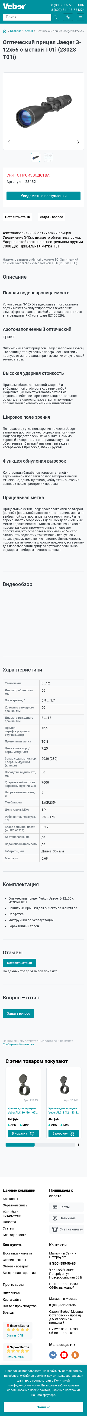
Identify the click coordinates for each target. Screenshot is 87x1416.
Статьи (8, 1228)
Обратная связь (15, 1205)
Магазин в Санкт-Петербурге (62, 1255)
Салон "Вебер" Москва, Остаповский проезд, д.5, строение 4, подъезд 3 (66, 1317)
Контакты (10, 1199)
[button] (78, 142)
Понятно (43, 1407)
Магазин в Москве (63, 1298)
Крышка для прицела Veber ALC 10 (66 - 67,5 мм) (23, 1111)
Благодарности (14, 1235)
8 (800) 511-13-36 (64, 10)
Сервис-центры (14, 1260)
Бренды (9, 1312)
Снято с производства (20, 1306)
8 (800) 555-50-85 (64, 5)
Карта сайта (12, 1299)
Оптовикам (11, 1293)
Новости (9, 1222)
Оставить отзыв (17, 217)
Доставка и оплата (17, 1253)
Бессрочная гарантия (19, 1273)
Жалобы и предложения (13, 1213)
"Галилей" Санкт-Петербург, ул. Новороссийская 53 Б (65, 1273)
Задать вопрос (51, 217)
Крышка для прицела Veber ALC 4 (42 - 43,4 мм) (62, 1111)
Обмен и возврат (16, 1266)
